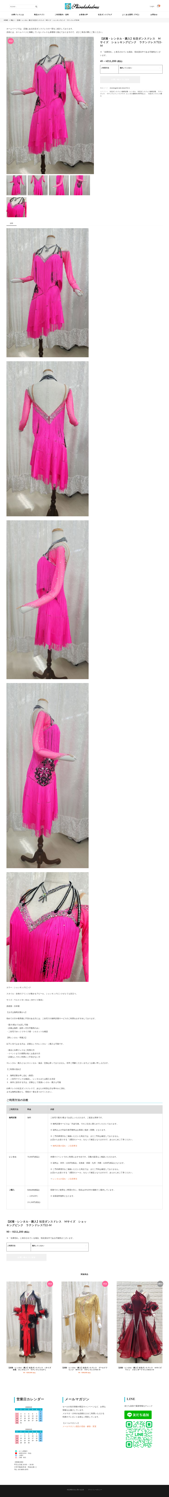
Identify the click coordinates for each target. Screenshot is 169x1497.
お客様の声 (83, 15)
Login (152, 6)
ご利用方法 (105, 68)
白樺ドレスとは (18, 15)
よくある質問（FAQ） (131, 15)
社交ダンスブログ (105, 15)
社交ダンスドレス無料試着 (147, 91)
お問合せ (153, 15)
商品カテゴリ (39, 15)
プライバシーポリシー (95, 1490)
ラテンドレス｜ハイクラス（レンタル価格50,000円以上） (126, 94)
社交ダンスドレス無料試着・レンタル (123, 91)
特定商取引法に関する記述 (75, 1490)
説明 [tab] (11, 223)
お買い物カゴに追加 (120, 80)
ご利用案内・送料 (62, 15)
